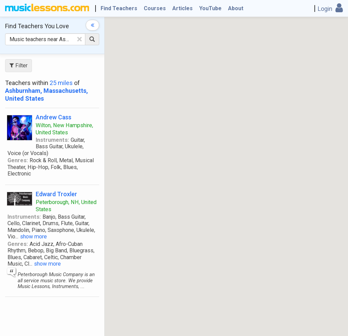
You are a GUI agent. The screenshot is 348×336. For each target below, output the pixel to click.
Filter (19, 65)
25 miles (61, 82)
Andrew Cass (53, 117)
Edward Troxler (56, 194)
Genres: (17, 160)
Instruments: (52, 140)
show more (33, 236)
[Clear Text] (79, 39)
